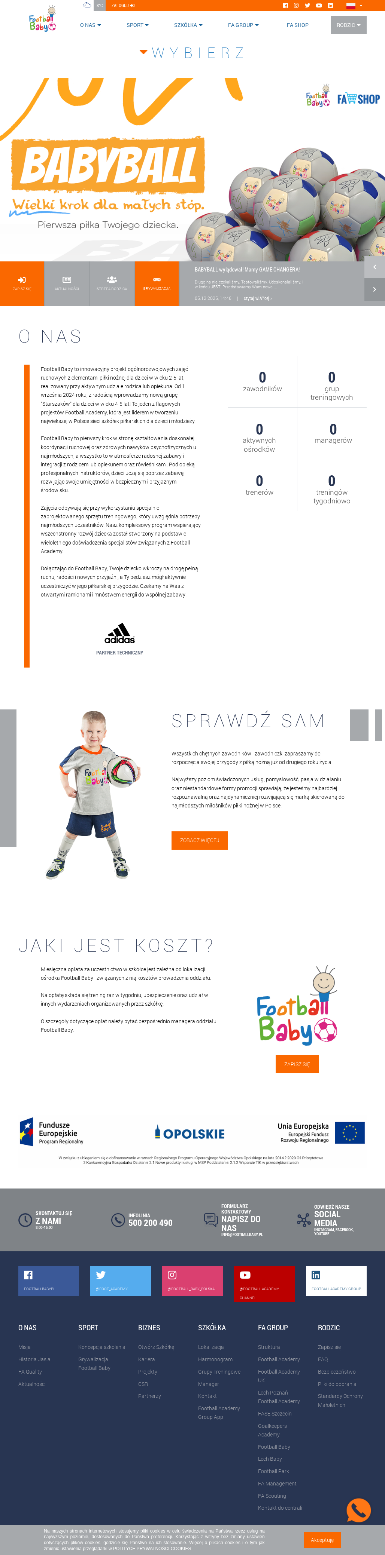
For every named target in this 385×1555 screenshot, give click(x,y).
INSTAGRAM (324, 1229)
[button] (374, 272)
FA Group (240, 24)
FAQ (323, 1359)
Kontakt (207, 1395)
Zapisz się (297, 1064)
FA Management (277, 1483)
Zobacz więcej (199, 840)
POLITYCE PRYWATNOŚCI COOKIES (152, 1548)
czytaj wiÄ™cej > (258, 298)
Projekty (147, 1371)
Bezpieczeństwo (337, 1371)
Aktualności (32, 1383)
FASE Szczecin (275, 1413)
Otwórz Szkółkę (156, 1346)
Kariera (146, 1359)
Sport (135, 24)
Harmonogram (215, 1359)
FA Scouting (272, 1495)
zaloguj (123, 5)
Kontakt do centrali (280, 1507)
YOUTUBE (321, 1233)
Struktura (269, 1346)
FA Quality (30, 1371)
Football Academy (279, 1359)
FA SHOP (298, 24)
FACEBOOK (344, 1229)
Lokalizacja (211, 1346)
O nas (88, 24)
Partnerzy (149, 1395)
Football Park (273, 1471)
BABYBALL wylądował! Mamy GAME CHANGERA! (247, 269)
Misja (24, 1346)
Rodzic (346, 24)
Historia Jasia (34, 1359)
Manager (208, 1383)
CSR (143, 1383)
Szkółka (185, 24)
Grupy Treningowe (219, 1371)
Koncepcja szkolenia (101, 1346)
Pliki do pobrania (337, 1383)
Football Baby (274, 1446)
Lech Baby (270, 1458)
